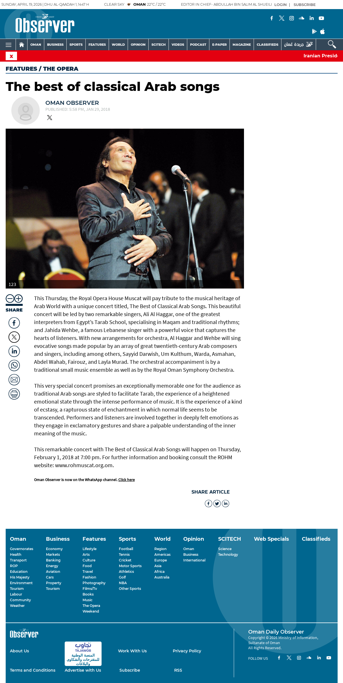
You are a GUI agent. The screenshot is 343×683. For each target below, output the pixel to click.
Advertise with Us (83, 670)
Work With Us (132, 650)
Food (87, 566)
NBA (123, 583)
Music (87, 600)
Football (126, 549)
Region (160, 549)
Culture (89, 560)
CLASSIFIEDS (267, 45)
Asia (157, 566)
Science (225, 549)
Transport (18, 560)
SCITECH (158, 45)
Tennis (124, 554)
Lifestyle (89, 549)
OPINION (138, 45)
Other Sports (130, 588)
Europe (160, 560)
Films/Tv (90, 588)
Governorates (21, 549)
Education (19, 571)
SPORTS (76, 45)
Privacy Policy (187, 650)
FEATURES (97, 45)
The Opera (91, 605)
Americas (162, 554)
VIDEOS (178, 45)
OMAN (35, 45)
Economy (54, 549)
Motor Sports (130, 566)
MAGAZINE (242, 45)
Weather (17, 605)
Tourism (17, 588)
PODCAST (198, 45)
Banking (53, 560)
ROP (14, 566)
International (194, 560)
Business (190, 554)
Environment (21, 583)
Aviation (53, 571)
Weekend (91, 611)
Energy (52, 566)
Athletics (126, 571)
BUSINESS (55, 45)
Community (20, 600)
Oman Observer (72, 102)
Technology (228, 554)
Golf (122, 577)
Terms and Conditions (32, 670)
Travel (88, 571)
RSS (178, 670)
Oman (188, 549)
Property (53, 583)
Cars (50, 577)
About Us (19, 650)
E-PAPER (219, 45)
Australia (161, 577)
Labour (16, 594)
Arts (86, 554)
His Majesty (20, 577)
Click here (126, 479)
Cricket (125, 560)
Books (88, 594)
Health (15, 554)
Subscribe (129, 670)
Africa (159, 571)
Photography (94, 583)
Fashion (89, 577)
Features (21, 68)
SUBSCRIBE (305, 4)
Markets (53, 554)
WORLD (118, 45)
